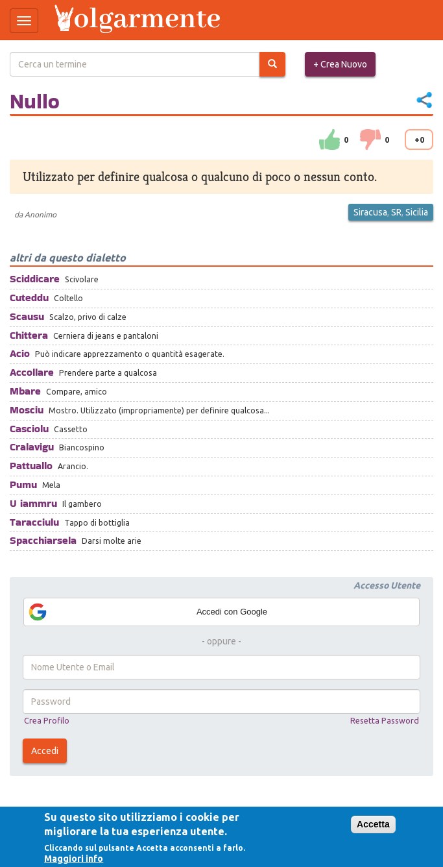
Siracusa (370, 212)
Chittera (29, 335)
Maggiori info (73, 858)
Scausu (27, 316)
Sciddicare (35, 278)
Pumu (23, 484)
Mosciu (26, 409)
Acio (20, 353)
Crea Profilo (46, 720)
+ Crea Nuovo (340, 64)
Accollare (32, 372)
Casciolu (29, 428)
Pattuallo (31, 465)
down (370, 139)
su (329, 139)
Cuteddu (29, 297)
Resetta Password (384, 720)
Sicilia (416, 212)
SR (396, 212)
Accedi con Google (147, 612)
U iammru (33, 503)
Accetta (373, 824)
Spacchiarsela (43, 540)
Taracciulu (34, 522)
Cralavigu (32, 446)
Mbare (25, 391)
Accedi (44, 751)
